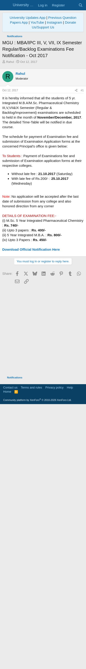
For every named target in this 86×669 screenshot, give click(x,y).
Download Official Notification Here (31, 249)
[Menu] (6, 5)
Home (7, 568)
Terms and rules (31, 564)
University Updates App (27, 17)
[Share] (76, 90)
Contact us (10, 564)
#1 (82, 90)
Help (70, 564)
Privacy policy (54, 564)
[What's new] (71, 5)
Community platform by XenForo (37, 576)
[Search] (80, 5)
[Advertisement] (43, 297)
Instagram (54, 22)
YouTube (37, 22)
